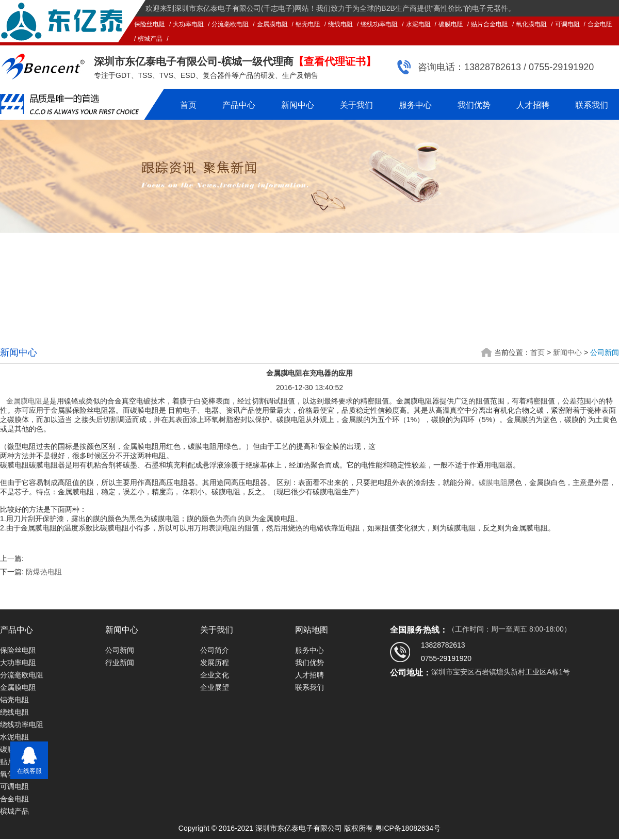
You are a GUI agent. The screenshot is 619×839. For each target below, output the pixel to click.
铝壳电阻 (308, 24)
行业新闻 (119, 662)
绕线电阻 (340, 24)
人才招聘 (532, 105)
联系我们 (591, 105)
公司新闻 (604, 352)
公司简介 (214, 650)
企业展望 (214, 687)
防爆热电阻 (44, 572)
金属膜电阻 (272, 24)
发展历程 (214, 662)
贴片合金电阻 (489, 24)
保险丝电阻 (149, 24)
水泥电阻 (418, 24)
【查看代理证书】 (335, 61)
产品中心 (238, 105)
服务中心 (415, 105)
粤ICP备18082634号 (408, 828)
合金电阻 (600, 24)
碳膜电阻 (450, 24)
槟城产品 (150, 38)
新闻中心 (297, 105)
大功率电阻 (188, 24)
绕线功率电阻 (379, 24)
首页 (188, 105)
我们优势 (474, 105)
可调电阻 (567, 24)
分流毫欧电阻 (230, 24)
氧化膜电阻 (531, 24)
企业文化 (214, 675)
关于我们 (356, 105)
